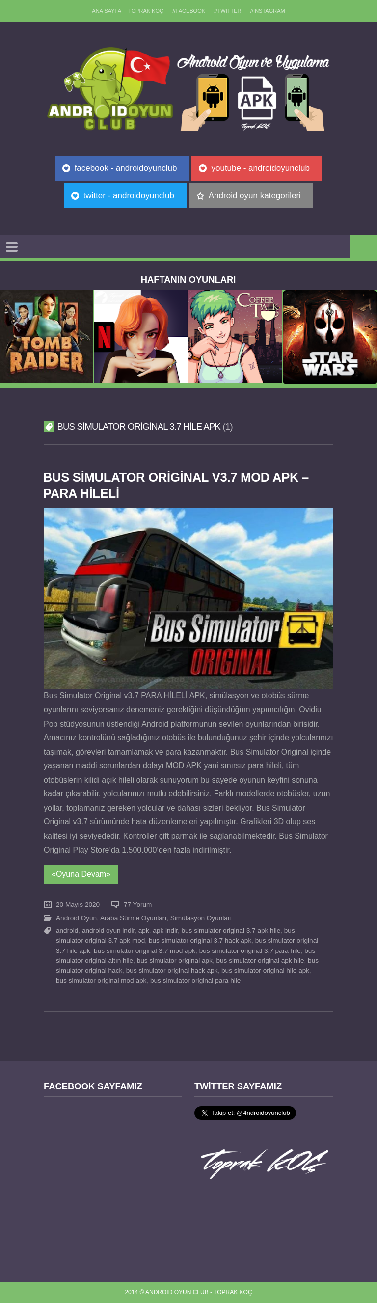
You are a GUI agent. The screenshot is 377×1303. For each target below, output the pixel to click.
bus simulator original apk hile (260, 960)
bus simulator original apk (175, 960)
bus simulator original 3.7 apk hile (231, 930)
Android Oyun (76, 918)
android (67, 930)
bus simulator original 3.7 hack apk (200, 940)
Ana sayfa (106, 11)
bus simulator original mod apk (101, 980)
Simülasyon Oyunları (201, 918)
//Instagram (267, 11)
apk (143, 930)
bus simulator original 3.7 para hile (250, 950)
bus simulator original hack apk (172, 970)
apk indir (165, 930)
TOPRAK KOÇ (145, 11)
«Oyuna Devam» (81, 874)
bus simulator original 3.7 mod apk (144, 950)
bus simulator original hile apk (265, 970)
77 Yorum (138, 904)
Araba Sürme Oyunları (133, 918)
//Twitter (228, 11)
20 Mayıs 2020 (78, 904)
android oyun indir (108, 930)
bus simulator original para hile (195, 980)
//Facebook (188, 11)
